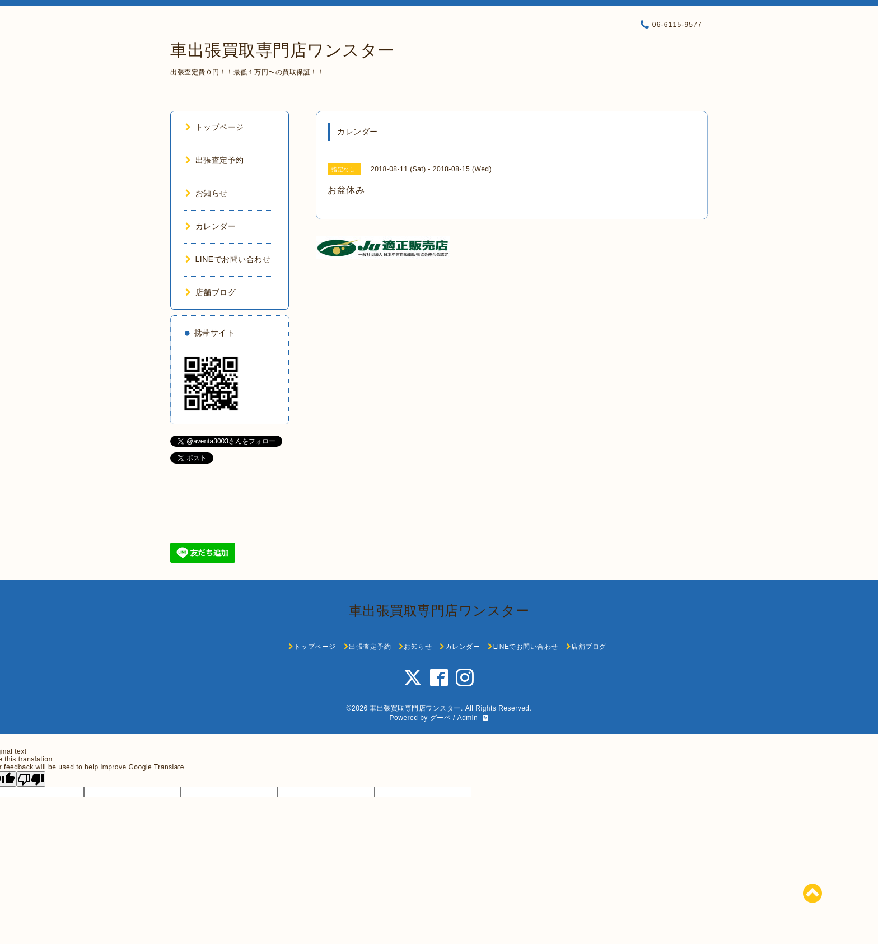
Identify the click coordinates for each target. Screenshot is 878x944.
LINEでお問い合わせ (227, 259)
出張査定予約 (214, 160)
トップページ (214, 127)
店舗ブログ (210, 292)
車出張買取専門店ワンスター (282, 50)
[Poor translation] (30, 779)
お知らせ (206, 193)
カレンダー (210, 226)
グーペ (440, 718)
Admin (467, 718)
